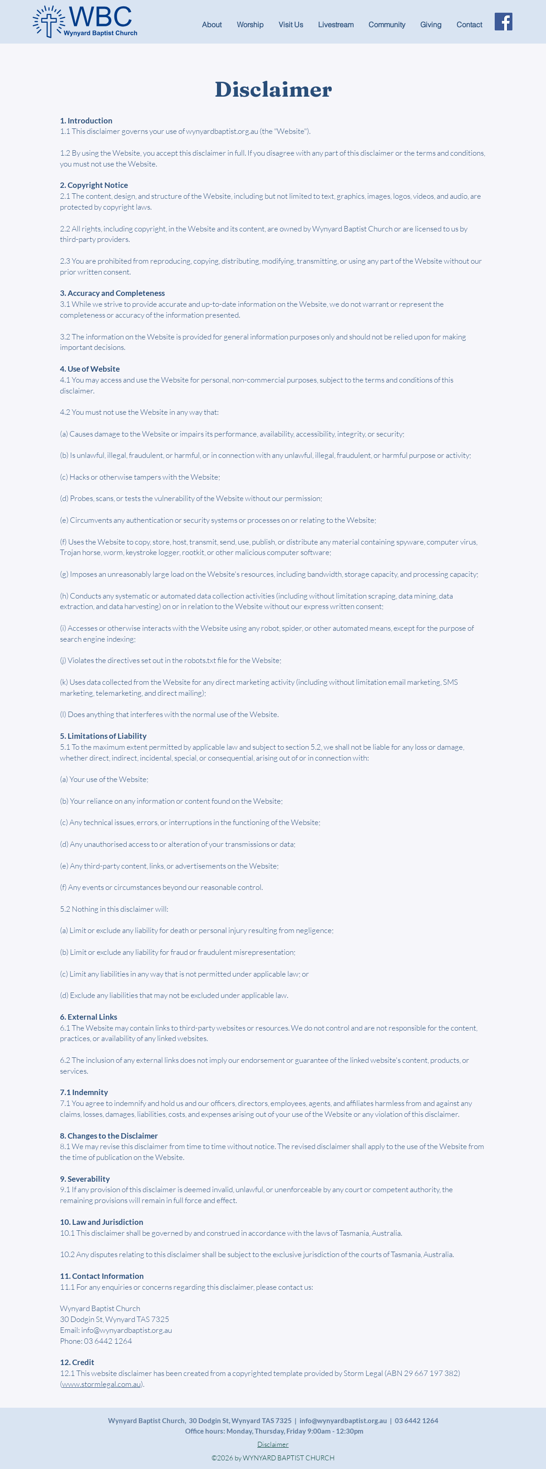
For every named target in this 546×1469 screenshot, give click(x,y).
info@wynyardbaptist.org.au (126, 1330)
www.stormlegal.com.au (101, 1384)
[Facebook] (503, 21)
